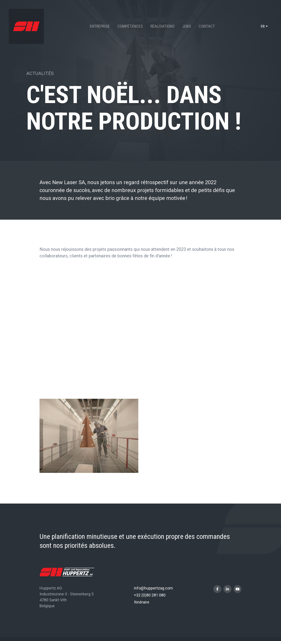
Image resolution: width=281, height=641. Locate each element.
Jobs (186, 26)
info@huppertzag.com (153, 588)
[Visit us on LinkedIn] (227, 589)
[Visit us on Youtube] (237, 589)
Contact (207, 26)
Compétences (130, 26)
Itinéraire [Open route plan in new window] (141, 602)
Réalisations (162, 26)
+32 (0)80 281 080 (150, 595)
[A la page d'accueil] (26, 26)
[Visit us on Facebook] (217, 589)
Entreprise (100, 26)
